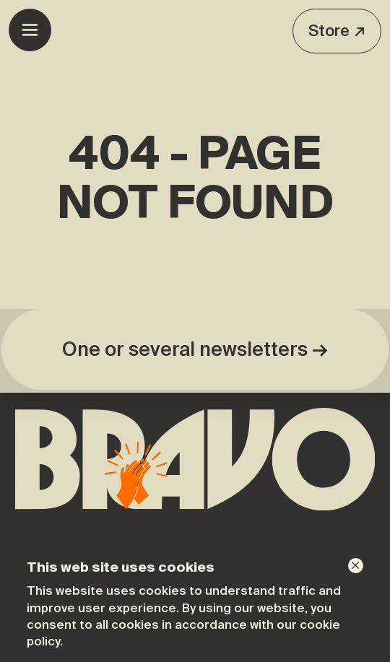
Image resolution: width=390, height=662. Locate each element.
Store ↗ (336, 31)
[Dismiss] (355, 565)
